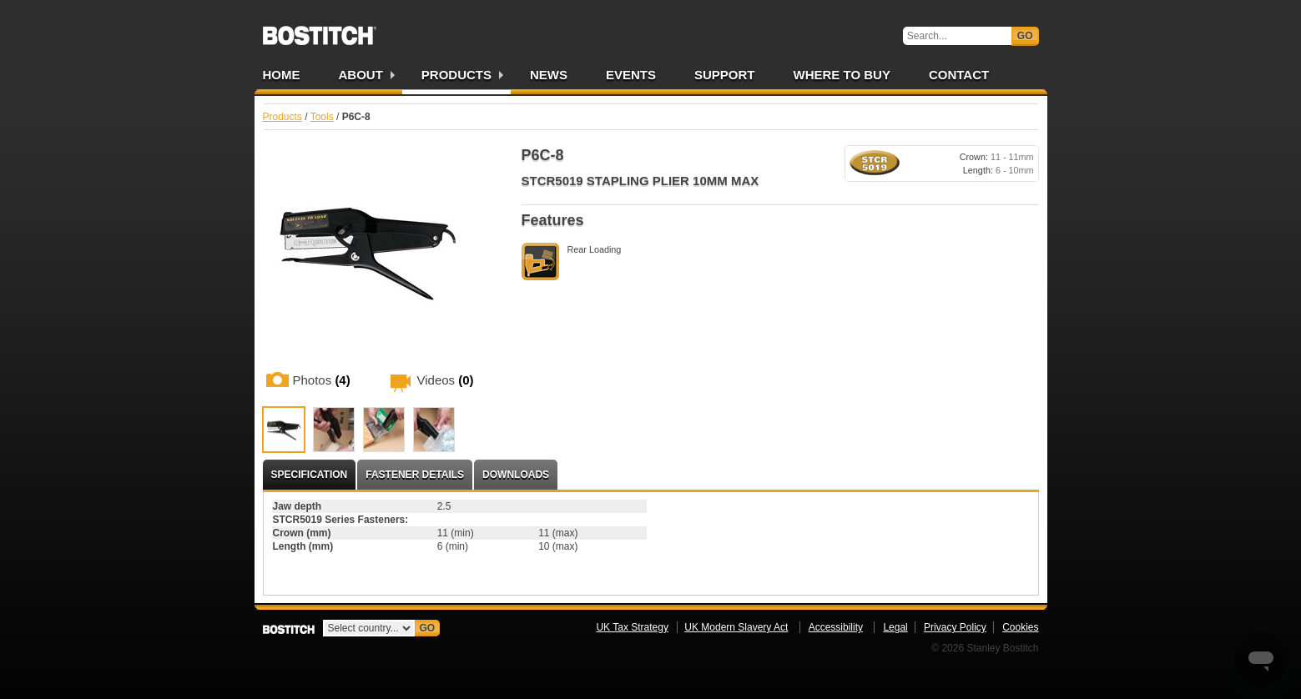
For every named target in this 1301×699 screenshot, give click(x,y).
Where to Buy (842, 75)
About (361, 75)
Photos (321, 380)
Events (631, 75)
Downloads (515, 474)
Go (1025, 36)
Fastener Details (415, 474)
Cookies (1020, 627)
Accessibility (836, 627)
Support (724, 75)
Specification (309, 474)
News (548, 75)
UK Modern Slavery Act (736, 627)
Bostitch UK (319, 30)
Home (281, 75)
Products (456, 75)
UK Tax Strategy (632, 627)
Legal (895, 627)
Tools (322, 117)
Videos (445, 380)
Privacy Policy (955, 627)
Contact (959, 75)
